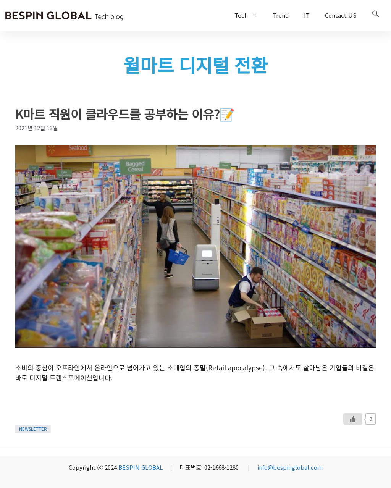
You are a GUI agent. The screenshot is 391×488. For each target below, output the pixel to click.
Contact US (341, 15)
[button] (375, 15)
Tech (249, 15)
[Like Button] (352, 419)
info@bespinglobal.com (290, 467)
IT (307, 15)
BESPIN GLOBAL (140, 467)
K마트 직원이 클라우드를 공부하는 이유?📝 (125, 114)
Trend (281, 15)
